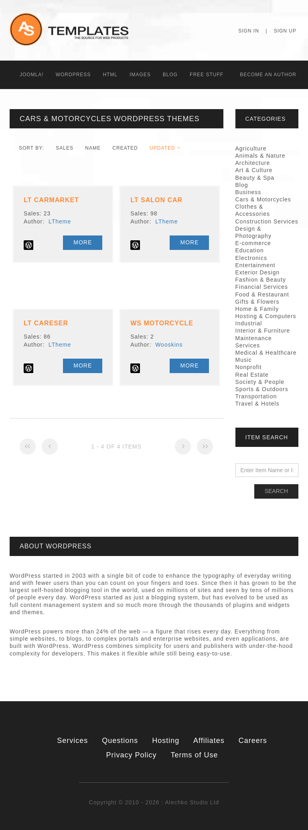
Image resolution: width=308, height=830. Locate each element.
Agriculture (251, 148)
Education (249, 250)
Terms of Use (194, 755)
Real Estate (252, 374)
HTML (110, 74)
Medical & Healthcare (266, 352)
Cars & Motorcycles (263, 199)
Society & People (260, 382)
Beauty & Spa (255, 178)
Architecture (252, 163)
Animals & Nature (260, 155)
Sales (64, 148)
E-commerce (253, 243)
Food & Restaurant (262, 294)
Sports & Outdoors (261, 389)
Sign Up (285, 31)
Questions (120, 741)
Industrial (248, 323)
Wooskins (168, 344)
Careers (253, 741)
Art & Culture (254, 170)
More (82, 242)
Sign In (248, 31)
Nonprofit (248, 367)
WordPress (73, 74)
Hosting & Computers (265, 316)
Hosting (165, 741)
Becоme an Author (268, 74)
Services (72, 741)
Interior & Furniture (262, 330)
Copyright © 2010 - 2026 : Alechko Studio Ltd (154, 802)
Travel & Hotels (257, 403)
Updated (162, 148)
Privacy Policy (131, 755)
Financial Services (261, 287)
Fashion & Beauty (260, 279)
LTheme (60, 221)
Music (243, 360)
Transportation (256, 396)
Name (93, 148)
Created (125, 148)
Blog (170, 74)
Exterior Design (257, 272)
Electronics (251, 258)
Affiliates (209, 741)
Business (248, 192)
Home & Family (257, 309)
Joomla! (32, 74)
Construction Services (266, 221)
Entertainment (255, 265)
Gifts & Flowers (257, 301)
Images (140, 74)
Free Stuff (206, 74)
